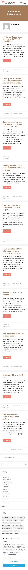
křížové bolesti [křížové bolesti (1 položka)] (20, 528)
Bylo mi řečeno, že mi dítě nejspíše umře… (13, 335)
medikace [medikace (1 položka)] (17, 531)
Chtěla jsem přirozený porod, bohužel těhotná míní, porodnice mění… (12, 80)
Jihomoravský (6, 479)
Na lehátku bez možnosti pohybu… (13, 293)
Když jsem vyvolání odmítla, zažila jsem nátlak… (11, 416)
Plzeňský (5, 489)
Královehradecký (7, 483)
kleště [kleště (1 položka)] (17, 525)
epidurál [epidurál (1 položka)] (21, 520)
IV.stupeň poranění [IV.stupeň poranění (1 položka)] (6, 525)
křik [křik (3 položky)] (14, 528)
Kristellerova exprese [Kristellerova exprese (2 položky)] (7, 528)
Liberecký (5, 484)
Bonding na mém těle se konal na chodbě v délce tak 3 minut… (14, 167)
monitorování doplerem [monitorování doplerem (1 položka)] (7, 533)
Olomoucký (5, 486)
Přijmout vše (14, 565)
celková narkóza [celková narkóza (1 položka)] (21, 517)
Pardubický (5, 488)
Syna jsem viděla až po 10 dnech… (13, 376)
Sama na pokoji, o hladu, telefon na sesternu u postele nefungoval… (12, 251)
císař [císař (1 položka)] (3, 520)
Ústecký (5, 495)
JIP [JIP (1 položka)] (13, 525)
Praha (4, 491)
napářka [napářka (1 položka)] (16, 533)
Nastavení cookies (7, 558)
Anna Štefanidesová (16, 69)
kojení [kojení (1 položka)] (21, 525)
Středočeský (6, 493)
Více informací (12, 554)
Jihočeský (5, 477)
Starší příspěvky (8, 458)
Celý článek (7, 61)
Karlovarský (6, 481)
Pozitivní (4, 506)
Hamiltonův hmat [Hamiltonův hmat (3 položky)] (16, 522)
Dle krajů (4, 476)
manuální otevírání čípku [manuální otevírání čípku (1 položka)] (7, 531)
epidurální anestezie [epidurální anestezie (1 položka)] (6, 522)
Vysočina (5, 496)
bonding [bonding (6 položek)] (13, 517)
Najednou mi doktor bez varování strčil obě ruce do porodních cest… (12, 124)
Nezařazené (4, 503)
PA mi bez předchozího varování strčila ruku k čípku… (12, 207)
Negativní (4, 500)
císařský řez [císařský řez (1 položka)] (9, 520)
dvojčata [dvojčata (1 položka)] (15, 520)
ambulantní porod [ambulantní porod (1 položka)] (6, 517)
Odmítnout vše (14, 561)
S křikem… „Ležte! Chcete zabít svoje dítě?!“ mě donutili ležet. (13, 39)
